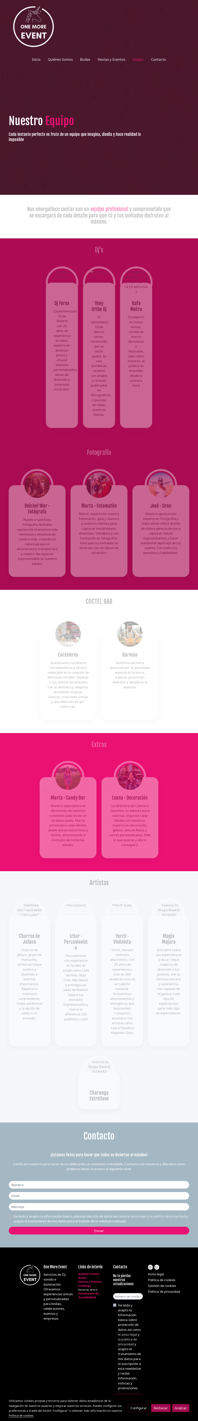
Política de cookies (161, 1280)
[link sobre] (24, 1275)
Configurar (139, 1408)
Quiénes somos (88, 1274)
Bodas (82, 1278)
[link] (33, 27)
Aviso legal (156, 1274)
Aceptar (181, 1408)
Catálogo (84, 1286)
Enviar (99, 1231)
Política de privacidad (164, 1291)
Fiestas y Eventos (90, 1281)
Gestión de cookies (162, 1285)
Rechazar (161, 1408)
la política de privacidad (168, 1216)
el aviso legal (137, 1216)
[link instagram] (150, 1267)
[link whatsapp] (156, 1267)
